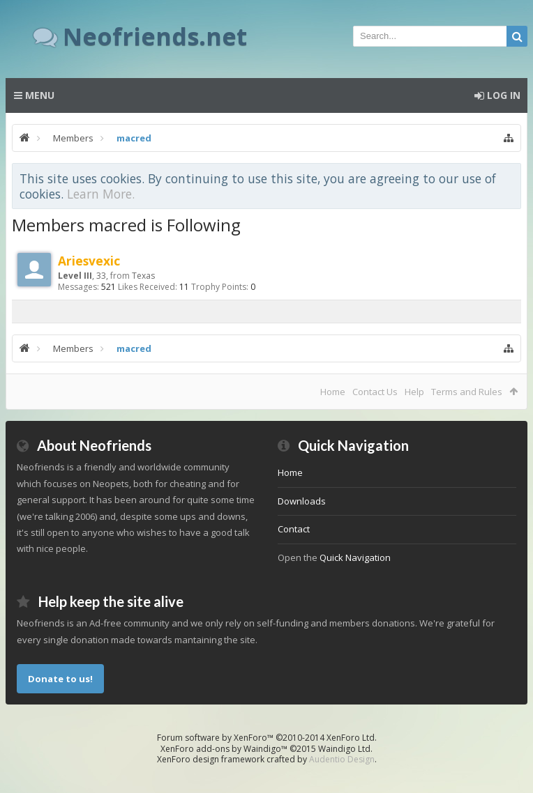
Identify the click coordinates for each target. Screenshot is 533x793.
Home (332, 391)
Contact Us (375, 391)
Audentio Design (342, 759)
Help (414, 391)
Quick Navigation (355, 557)
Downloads (302, 501)
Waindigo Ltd (344, 749)
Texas (143, 276)
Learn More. (101, 193)
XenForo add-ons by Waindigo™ (223, 749)
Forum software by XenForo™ (267, 738)
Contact (294, 529)
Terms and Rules (466, 391)
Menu (34, 95)
